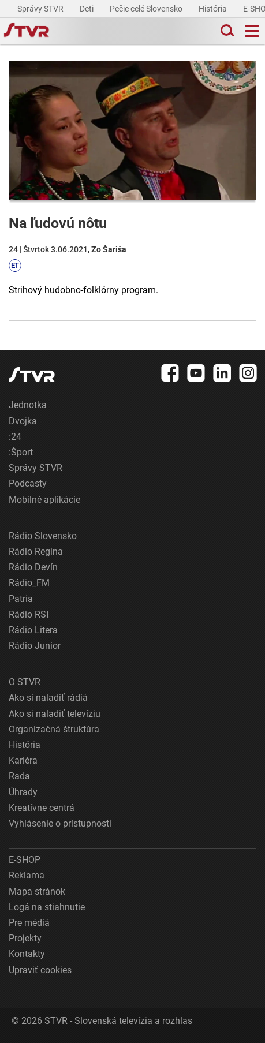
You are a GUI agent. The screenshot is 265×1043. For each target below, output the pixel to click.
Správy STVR (41, 8)
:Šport (21, 452)
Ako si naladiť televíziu (54, 713)
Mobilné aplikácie (44, 499)
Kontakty (27, 953)
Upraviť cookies (40, 970)
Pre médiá (29, 922)
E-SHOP (24, 859)
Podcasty (28, 483)
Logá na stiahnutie (47, 907)
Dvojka (23, 421)
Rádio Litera (33, 630)
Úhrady (23, 792)
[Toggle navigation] (252, 31)
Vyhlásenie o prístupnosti (60, 823)
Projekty (25, 938)
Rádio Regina (36, 551)
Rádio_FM (29, 582)
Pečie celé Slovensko (147, 8)
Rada (19, 776)
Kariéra (23, 760)
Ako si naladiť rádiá (48, 697)
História (214, 8)
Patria (21, 598)
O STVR (24, 681)
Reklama (26, 875)
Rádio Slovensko (43, 535)
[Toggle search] (226, 31)
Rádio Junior (35, 645)
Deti (87, 8)
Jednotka (28, 404)
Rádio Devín (33, 567)
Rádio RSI (28, 614)
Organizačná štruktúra (54, 729)
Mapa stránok (37, 891)
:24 (15, 436)
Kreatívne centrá (41, 807)
